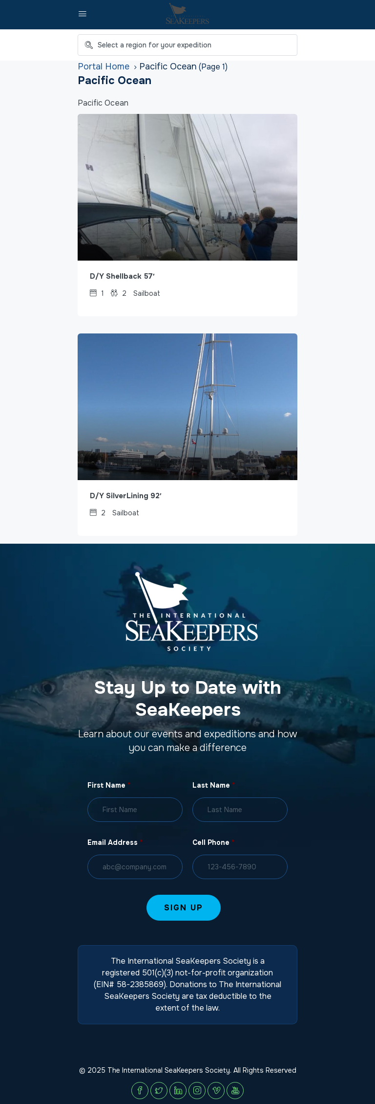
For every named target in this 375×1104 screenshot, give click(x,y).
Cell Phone (213, 842)
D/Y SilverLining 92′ (126, 496)
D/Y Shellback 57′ (122, 276)
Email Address (115, 842)
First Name (108, 785)
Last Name (213, 785)
